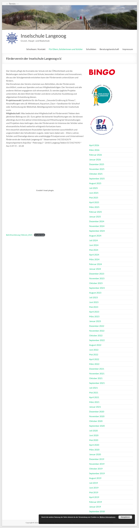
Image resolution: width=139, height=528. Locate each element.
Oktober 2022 (95, 335)
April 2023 (94, 311)
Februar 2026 (95, 154)
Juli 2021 (93, 387)
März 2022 (94, 364)
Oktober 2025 (95, 173)
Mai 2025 (93, 197)
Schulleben (91, 49)
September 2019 (97, 473)
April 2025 (94, 202)
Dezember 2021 (96, 368)
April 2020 (94, 444)
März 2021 (94, 402)
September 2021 (97, 383)
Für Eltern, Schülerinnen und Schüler (66, 49)
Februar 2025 (95, 211)
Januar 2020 (95, 454)
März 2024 (94, 259)
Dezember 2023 (96, 273)
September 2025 (97, 178)
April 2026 (94, 145)
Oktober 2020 (95, 421)
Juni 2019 (93, 487)
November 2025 (96, 169)
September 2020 (97, 425)
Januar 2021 (95, 406)
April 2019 (94, 497)
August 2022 (95, 345)
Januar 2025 (95, 216)
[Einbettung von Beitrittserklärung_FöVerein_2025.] (45, 190)
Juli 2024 (93, 240)
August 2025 (95, 183)
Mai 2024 (93, 250)
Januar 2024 (95, 269)
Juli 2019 (93, 483)
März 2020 (94, 449)
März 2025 (94, 207)
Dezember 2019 (96, 459)
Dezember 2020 (96, 411)
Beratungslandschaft (109, 49)
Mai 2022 (93, 354)
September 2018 (97, 511)
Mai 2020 (93, 440)
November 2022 (96, 330)
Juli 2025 (93, 188)
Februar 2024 (95, 264)
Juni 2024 (93, 245)
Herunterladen (39, 235)
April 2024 (94, 254)
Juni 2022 (93, 349)
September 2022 (97, 340)
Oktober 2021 (95, 378)
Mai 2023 (93, 307)
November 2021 (96, 373)
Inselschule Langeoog (43, 36)
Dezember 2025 (96, 164)
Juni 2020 (93, 435)
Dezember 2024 (96, 221)
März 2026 (94, 150)
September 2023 (97, 288)
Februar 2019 (95, 502)
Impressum (127, 49)
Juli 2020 (93, 430)
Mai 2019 (93, 492)
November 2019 (96, 464)
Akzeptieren (125, 517)
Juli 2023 (93, 297)
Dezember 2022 (96, 326)
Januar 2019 (95, 506)
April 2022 (94, 359)
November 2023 (96, 278)
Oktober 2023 (95, 283)
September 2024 (97, 230)
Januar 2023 (95, 321)
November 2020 (96, 416)
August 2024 (95, 235)
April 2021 (94, 397)
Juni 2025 (93, 192)
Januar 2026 (95, 159)
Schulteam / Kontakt (35, 49)
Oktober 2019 (95, 468)
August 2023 (95, 292)
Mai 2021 (93, 392)
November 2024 (96, 226)
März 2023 (94, 316)
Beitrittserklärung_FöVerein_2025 (19, 235)
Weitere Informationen (107, 517)
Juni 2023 (93, 302)
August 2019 (95, 478)
